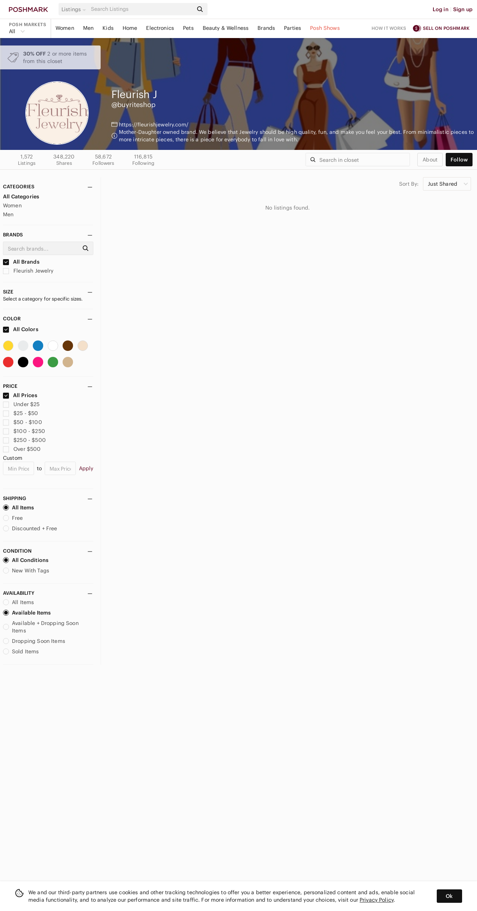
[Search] (141, 9)
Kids (108, 28)
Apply (86, 468)
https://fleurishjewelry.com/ (154, 124)
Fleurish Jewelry (28, 270)
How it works (389, 28)
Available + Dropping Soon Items (41, 627)
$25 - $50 (20, 413)
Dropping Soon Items (34, 641)
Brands (266, 28)
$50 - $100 (22, 422)
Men (88, 28)
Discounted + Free (30, 528)
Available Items (27, 612)
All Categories (21, 196)
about (430, 159)
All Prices (20, 395)
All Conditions (25, 560)
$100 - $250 (24, 431)
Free (13, 518)
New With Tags (26, 570)
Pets (188, 28)
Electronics (160, 28)
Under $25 (21, 404)
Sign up (463, 9)
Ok (449, 896)
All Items (18, 507)
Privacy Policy (377, 899)
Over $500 (22, 449)
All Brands (21, 261)
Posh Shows (325, 28)
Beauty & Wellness (226, 28)
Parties (292, 28)
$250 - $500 (24, 440)
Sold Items (21, 651)
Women (65, 28)
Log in (441, 9)
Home (130, 28)
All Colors (20, 329)
